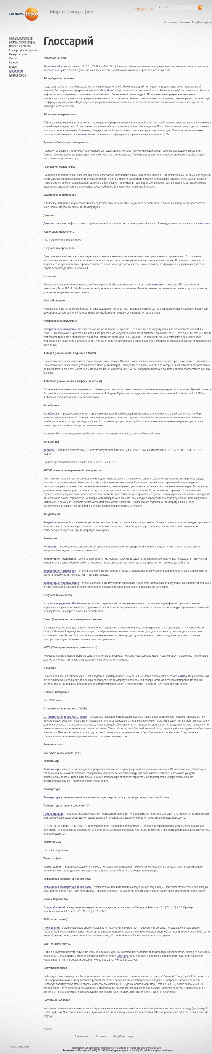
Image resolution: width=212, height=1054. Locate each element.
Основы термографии (22, 42)
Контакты (185, 22)
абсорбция (106, 90)
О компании (170, 22)
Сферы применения (21, 37)
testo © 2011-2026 (19, 1046)
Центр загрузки (18, 54)
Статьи (13, 58)
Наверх (47, 1028)
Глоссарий (16, 70)
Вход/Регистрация (202, 22)
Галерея (14, 62)
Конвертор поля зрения (23, 50)
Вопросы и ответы (20, 46)
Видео (13, 66)
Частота (48, 1008)
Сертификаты (17, 74)
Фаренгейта (60, 907)
